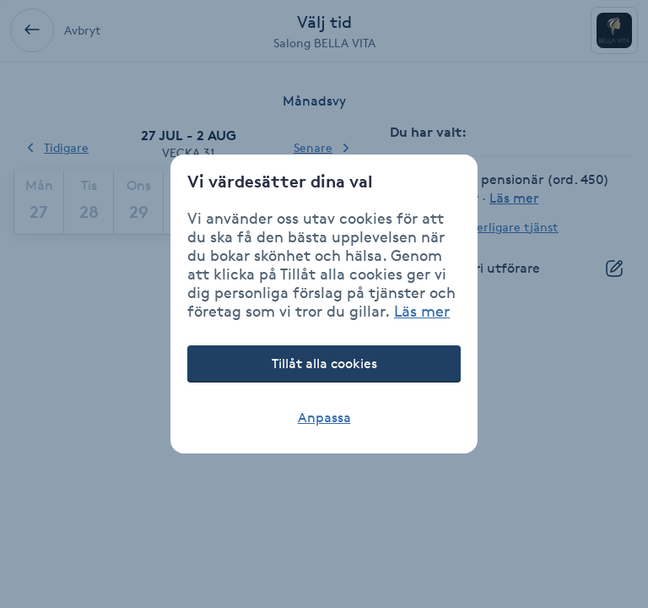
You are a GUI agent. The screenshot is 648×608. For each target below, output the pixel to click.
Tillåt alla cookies (324, 364)
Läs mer (422, 310)
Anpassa (324, 418)
